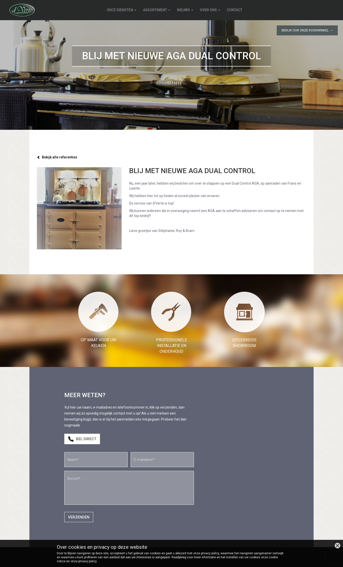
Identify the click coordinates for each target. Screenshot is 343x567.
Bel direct (82, 439)
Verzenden (78, 517)
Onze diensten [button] (121, 10)
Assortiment (156, 10)
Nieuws (185, 10)
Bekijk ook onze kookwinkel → (307, 30)
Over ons (210, 10)
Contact (234, 10)
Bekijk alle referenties (57, 157)
